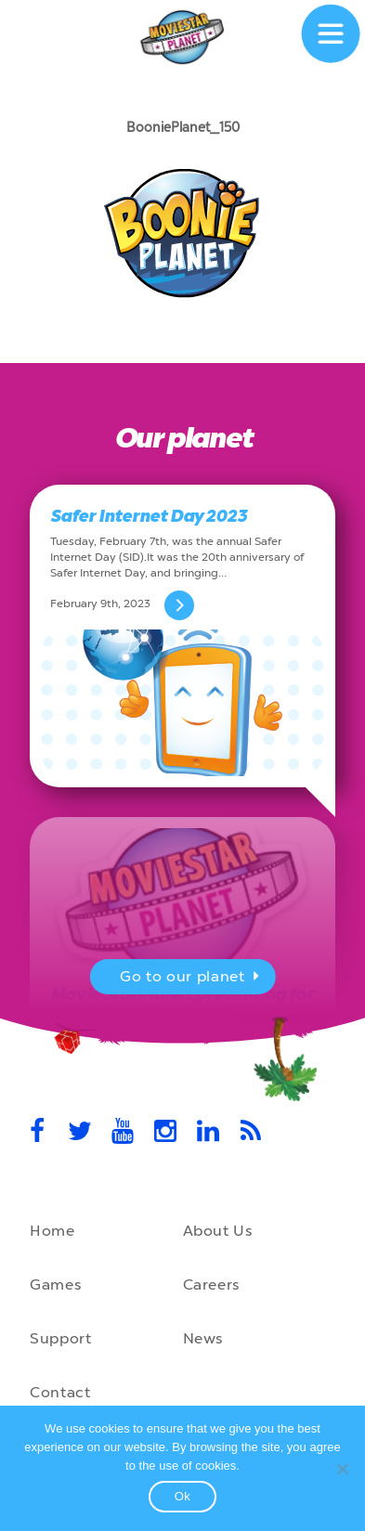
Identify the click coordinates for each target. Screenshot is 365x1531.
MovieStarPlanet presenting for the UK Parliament (182, 1005)
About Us (218, 1230)
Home (52, 1230)
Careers (211, 1284)
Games (55, 1284)
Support (60, 1338)
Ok (183, 1496)
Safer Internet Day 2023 (148, 516)
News (203, 1338)
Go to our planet (192, 978)
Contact (60, 1392)
